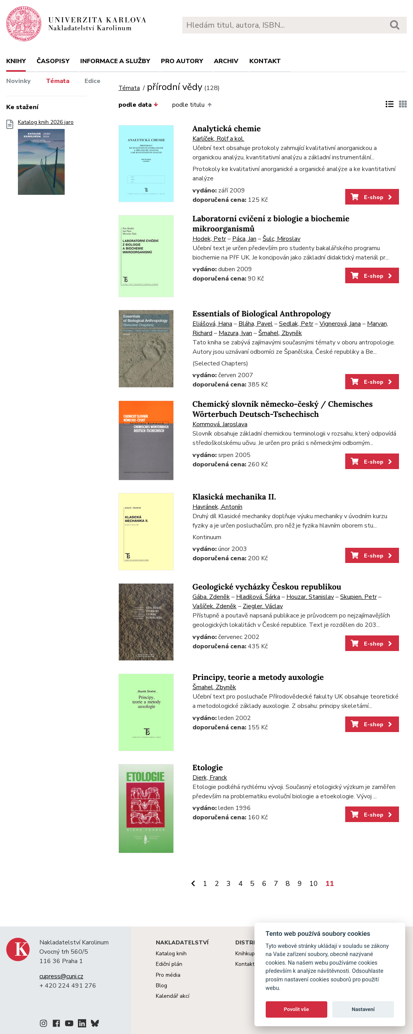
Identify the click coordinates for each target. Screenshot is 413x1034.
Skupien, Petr (358, 597)
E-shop (372, 197)
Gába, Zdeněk (211, 597)
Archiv (226, 61)
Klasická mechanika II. (234, 497)
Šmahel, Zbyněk (280, 333)
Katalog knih (171, 953)
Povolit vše (296, 1009)
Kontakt (265, 61)
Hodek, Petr (209, 239)
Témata (57, 81)
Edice (93, 81)
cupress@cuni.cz (61, 976)
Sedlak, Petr (296, 323)
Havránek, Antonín (217, 507)
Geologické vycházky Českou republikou (266, 587)
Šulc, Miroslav (281, 239)
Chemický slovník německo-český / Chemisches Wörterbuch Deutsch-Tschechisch (282, 409)
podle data (138, 105)
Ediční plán (169, 964)
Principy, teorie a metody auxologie (258, 677)
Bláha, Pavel (255, 323)
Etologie (207, 768)
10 (313, 883)
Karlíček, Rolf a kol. (218, 138)
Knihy (16, 61)
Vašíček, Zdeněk (214, 606)
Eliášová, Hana (212, 323)
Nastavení (363, 1009)
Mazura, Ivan (235, 333)
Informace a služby (115, 61)
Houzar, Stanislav (310, 597)
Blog (161, 985)
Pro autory (182, 61)
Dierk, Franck (209, 777)
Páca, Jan (244, 239)
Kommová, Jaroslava (219, 424)
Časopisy (53, 61)
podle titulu (191, 105)
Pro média (168, 975)
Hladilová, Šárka (258, 597)
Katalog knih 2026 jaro (46, 159)
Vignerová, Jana (340, 323)
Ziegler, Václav (263, 606)
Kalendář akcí (172, 996)
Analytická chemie (226, 129)
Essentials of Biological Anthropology (261, 314)
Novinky (18, 81)
